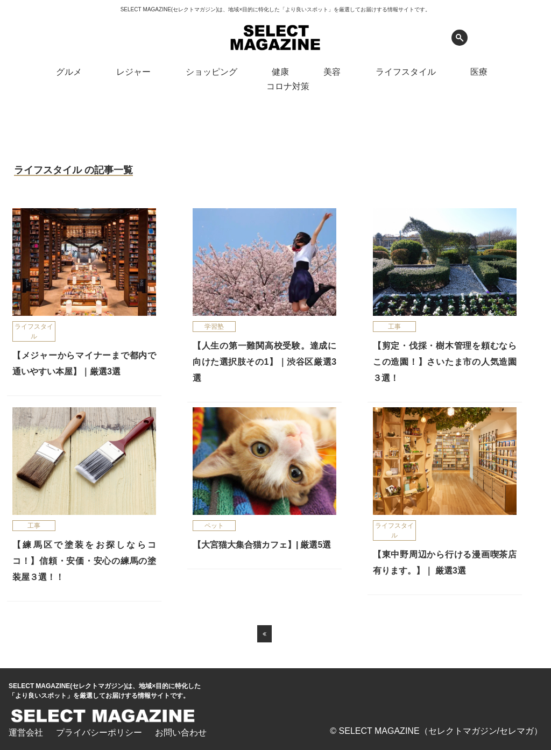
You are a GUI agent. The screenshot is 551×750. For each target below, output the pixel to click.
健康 (280, 71)
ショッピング (211, 71)
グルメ (69, 71)
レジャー (133, 71)
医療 (479, 71)
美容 (332, 71)
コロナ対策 (287, 86)
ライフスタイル (406, 71)
